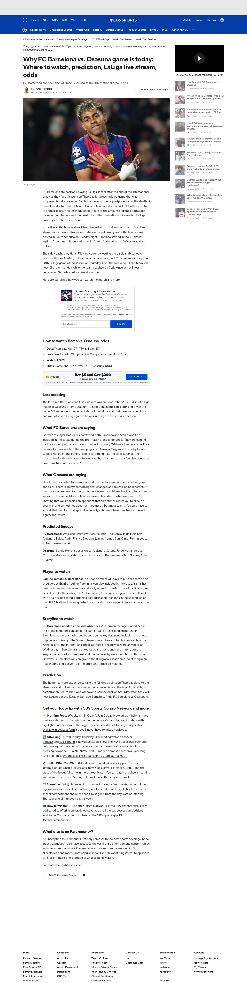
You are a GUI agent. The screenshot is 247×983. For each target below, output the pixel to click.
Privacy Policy (99, 962)
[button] (194, 29)
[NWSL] (154, 29)
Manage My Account (206, 958)
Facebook (165, 971)
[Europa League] (114, 29)
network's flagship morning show (116, 720)
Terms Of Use (99, 958)
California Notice (101, 980)
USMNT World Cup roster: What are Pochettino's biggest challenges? (204, 182)
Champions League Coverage (72, 39)
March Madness (32, 976)
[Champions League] (61, 29)
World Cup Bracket (146, 39)
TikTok (163, 962)
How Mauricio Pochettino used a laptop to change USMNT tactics (204, 140)
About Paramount (67, 967)
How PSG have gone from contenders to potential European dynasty (205, 126)
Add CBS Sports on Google (154, 89)
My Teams (200, 967)
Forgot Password (204, 971)
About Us (62, 958)
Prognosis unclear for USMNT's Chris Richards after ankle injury (203, 167)
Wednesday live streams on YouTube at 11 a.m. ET (95, 756)
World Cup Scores (122, 39)
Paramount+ (60, 820)
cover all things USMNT (118, 768)
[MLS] (165, 29)
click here (77, 865)
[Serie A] (97, 29)
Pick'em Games (32, 958)
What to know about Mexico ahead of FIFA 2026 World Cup (205, 197)
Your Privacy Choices (103, 971)
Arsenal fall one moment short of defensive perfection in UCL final (204, 111)
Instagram (165, 967)
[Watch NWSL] (180, 29)
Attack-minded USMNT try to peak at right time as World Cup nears (205, 97)
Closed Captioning (102, 976)
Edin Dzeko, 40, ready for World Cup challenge (204, 154)
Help (128, 958)
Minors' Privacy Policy (104, 967)
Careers (61, 962)
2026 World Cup (100, 39)
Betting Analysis (32, 971)
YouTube (165, 958)
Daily (65, 784)
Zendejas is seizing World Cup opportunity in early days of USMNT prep (203, 212)
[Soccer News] (38, 29)
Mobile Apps (30, 980)
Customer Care (134, 962)
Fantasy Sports (31, 962)
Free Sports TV (32, 967)
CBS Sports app (107, 815)
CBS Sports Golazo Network (85, 806)
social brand (67, 742)
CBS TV (61, 976)
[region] (199, 58)
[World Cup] (82, 29)
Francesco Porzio (43, 88)
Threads (164, 980)
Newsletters (201, 962)
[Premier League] (136, 29)
